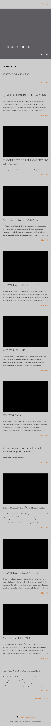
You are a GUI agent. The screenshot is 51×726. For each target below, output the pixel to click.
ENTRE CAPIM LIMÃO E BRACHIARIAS (25, 507)
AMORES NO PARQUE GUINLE (20, 219)
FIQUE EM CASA (12, 415)
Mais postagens (41, 699)
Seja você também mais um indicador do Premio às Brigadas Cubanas (22, 449)
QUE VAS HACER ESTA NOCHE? (21, 285)
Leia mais (44, 55)
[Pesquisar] (42, 4)
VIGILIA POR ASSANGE (16, 74)
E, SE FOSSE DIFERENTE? (16, 47)
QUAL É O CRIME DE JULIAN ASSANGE (25, 95)
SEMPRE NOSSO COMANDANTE (21, 670)
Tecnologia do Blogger (25, 717)
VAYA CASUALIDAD (14, 350)
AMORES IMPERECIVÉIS (16, 638)
